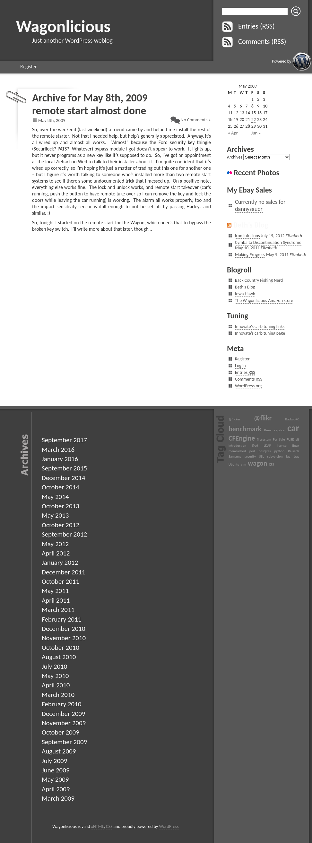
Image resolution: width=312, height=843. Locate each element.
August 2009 (59, 751)
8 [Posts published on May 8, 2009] (252, 106)
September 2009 (64, 742)
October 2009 (60, 732)
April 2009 (56, 789)
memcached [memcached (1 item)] (237, 451)
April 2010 (56, 685)
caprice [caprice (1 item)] (279, 430)
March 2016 (58, 449)
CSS (109, 826)
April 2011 (56, 600)
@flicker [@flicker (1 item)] (234, 419)
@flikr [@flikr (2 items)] (263, 418)
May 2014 (55, 497)
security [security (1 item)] (250, 456)
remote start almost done (89, 110)
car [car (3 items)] (293, 428)
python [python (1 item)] (279, 451)
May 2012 (55, 544)
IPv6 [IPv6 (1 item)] (255, 445)
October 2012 (60, 525)
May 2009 (55, 779)
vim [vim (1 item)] (243, 464)
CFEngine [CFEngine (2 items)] (242, 438)
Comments (248, 379)
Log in (240, 365)
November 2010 (64, 638)
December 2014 (63, 478)
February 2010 (62, 704)
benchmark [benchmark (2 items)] (245, 429)
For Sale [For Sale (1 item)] (279, 439)
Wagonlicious (63, 26)
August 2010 (59, 657)
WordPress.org (248, 386)
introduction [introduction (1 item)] (237, 445)
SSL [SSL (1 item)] (261, 456)
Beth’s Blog (250, 224)
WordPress (169, 826)
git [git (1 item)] (297, 439)
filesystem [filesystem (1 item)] (264, 439)
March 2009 (58, 798)
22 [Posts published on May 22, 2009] (253, 119)
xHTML (97, 826)
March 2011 (58, 610)
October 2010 (60, 647)
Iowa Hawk (245, 294)
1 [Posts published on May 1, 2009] (252, 99)
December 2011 (63, 572)
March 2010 (58, 695)
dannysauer (249, 208)
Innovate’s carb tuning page (260, 333)
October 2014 (60, 487)
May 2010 (55, 676)
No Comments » (196, 120)
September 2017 (64, 440)
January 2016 (60, 459)
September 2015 (64, 468)
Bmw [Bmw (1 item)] (268, 430)
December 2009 (63, 714)
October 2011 (60, 581)
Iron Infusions (247, 235)
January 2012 (60, 562)
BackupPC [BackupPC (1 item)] (292, 419)
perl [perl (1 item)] (252, 451)
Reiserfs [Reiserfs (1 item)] (293, 451)
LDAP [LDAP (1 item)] (267, 445)
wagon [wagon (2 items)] (257, 463)
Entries (245, 372)
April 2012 (56, 553)
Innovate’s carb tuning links (259, 326)
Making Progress (250, 254)
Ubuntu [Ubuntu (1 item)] (234, 464)
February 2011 (62, 619)
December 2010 (63, 628)
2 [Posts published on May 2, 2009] (258, 99)
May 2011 (55, 591)
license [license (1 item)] (281, 445)
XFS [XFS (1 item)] (271, 464)
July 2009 (54, 761)
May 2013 (55, 515)
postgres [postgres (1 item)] (265, 451)
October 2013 (60, 506)
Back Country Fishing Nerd (259, 280)
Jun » (256, 133)
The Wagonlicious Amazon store (264, 300)
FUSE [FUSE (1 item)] (290, 439)
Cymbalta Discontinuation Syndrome (268, 242)
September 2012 (64, 534)
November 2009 (64, 723)
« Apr (233, 133)
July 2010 (54, 666)
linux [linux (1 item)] (295, 445)
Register (28, 67)
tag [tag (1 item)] (288, 456)
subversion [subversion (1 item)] (274, 456)
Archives (234, 157)
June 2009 (56, 770)
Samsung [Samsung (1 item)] (235, 456)
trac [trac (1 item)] (296, 456)
